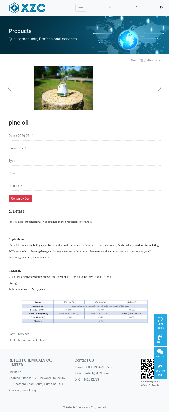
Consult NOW (20, 198)
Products (154, 60)
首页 (143, 60)
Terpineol (24, 334)
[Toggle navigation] (80, 8)
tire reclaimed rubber (32, 340)
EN (162, 7)
